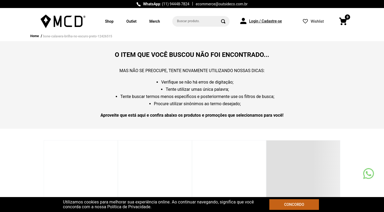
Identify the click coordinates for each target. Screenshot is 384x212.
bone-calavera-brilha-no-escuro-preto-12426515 (77, 36)
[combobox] (201, 21)
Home (34, 36)
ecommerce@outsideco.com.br (221, 4)
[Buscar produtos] (223, 21)
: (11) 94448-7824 (166, 4)
